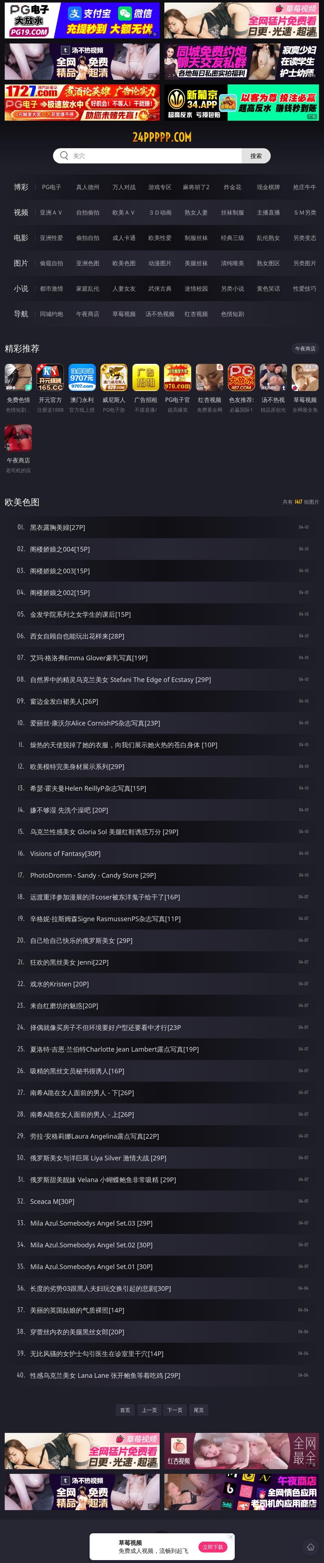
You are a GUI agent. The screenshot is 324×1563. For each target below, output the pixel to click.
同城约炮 (51, 314)
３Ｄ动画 (160, 212)
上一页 (149, 1409)
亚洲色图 (87, 263)
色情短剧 (232, 314)
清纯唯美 (232, 263)
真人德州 (87, 187)
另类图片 (304, 263)
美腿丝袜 (196, 263)
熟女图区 (268, 263)
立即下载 (213, 1546)
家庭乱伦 (87, 288)
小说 (21, 288)
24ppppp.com (162, 137)
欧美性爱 (160, 238)
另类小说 (232, 288)
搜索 (256, 156)
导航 (21, 314)
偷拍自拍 (87, 238)
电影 (21, 237)
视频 (21, 212)
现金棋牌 (268, 187)
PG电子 (51, 187)
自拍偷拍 (87, 212)
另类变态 (304, 238)
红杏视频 (196, 314)
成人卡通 (124, 238)
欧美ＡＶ (124, 212)
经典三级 (232, 238)
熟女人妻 (196, 212)
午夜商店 (87, 314)
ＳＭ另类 (304, 212)
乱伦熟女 (268, 238)
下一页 (174, 1409)
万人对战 (124, 187)
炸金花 (232, 187)
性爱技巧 (304, 288)
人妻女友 (124, 288)
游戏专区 (160, 187)
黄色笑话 (268, 288)
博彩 (21, 187)
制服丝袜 (196, 238)
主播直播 (268, 212)
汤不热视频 (160, 314)
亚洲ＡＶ (51, 212)
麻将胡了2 (196, 187)
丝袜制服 (232, 212)
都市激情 (51, 288)
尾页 (199, 1409)
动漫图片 (160, 263)
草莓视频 (124, 314)
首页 (125, 1409)
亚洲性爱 (51, 238)
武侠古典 (160, 288)
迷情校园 (196, 288)
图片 (21, 263)
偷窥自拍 (51, 263)
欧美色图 (124, 263)
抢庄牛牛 (304, 187)
